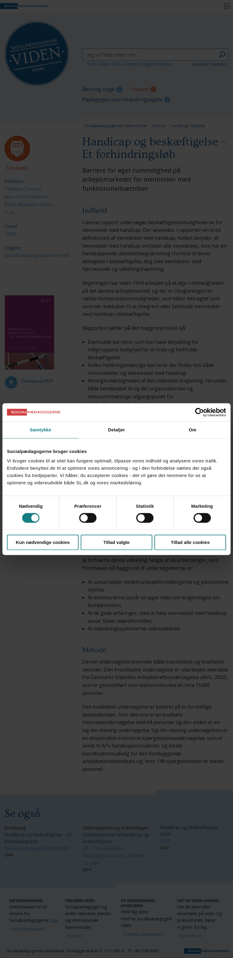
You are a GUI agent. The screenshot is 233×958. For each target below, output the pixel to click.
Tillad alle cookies (190, 542)
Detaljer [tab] (116, 429)
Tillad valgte (116, 542)
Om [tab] (192, 429)
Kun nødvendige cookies (43, 542)
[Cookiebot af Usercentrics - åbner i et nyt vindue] (199, 412)
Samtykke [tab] (40, 429)
